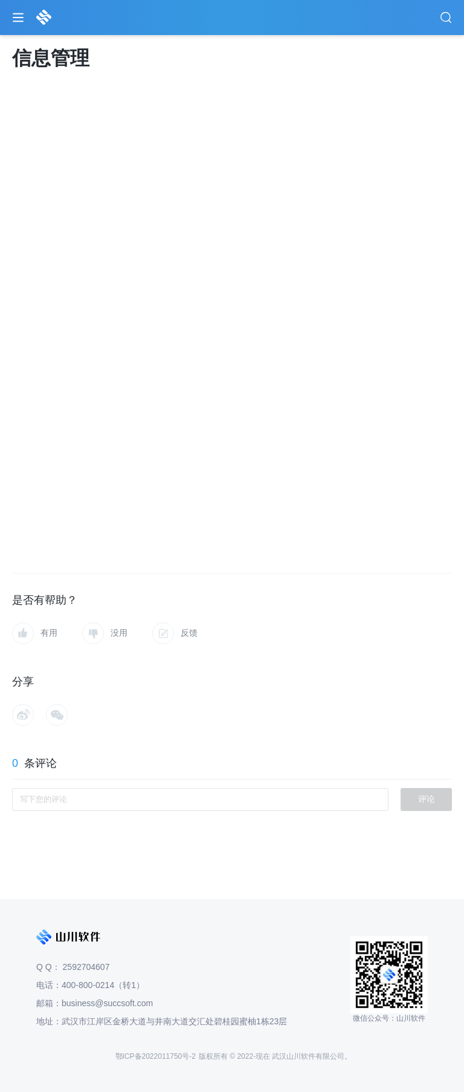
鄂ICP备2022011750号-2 (155, 1056)
